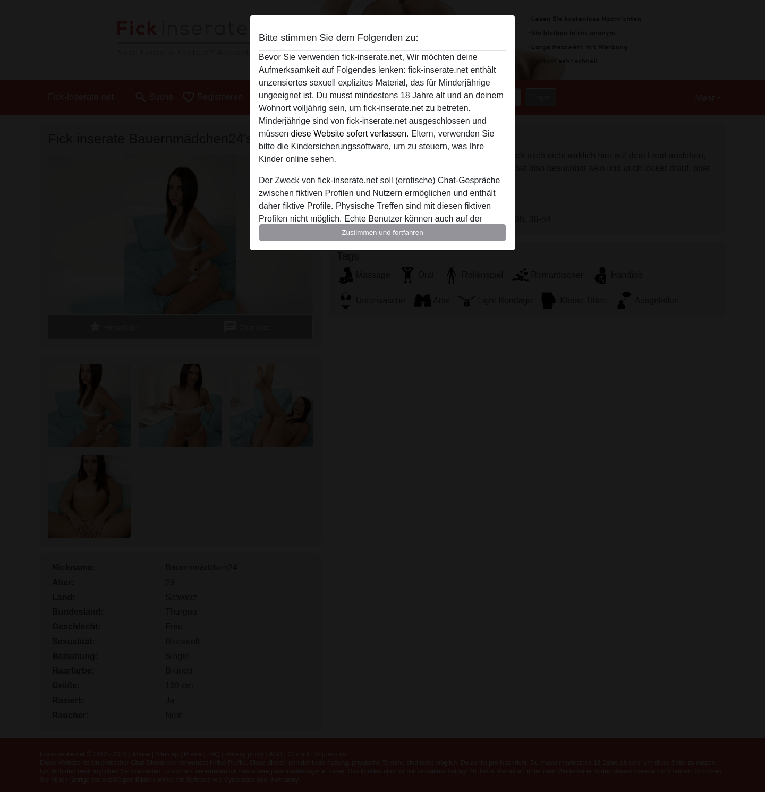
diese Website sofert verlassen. (350, 133)
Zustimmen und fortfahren (382, 232)
